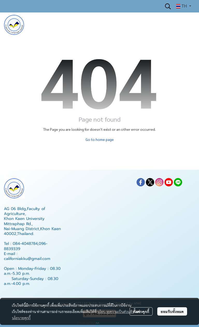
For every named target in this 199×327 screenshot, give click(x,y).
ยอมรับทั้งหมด (172, 311)
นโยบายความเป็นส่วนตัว (115, 311)
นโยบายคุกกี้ (21, 317)
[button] (168, 6)
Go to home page (100, 139)
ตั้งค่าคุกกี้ (141, 311)
